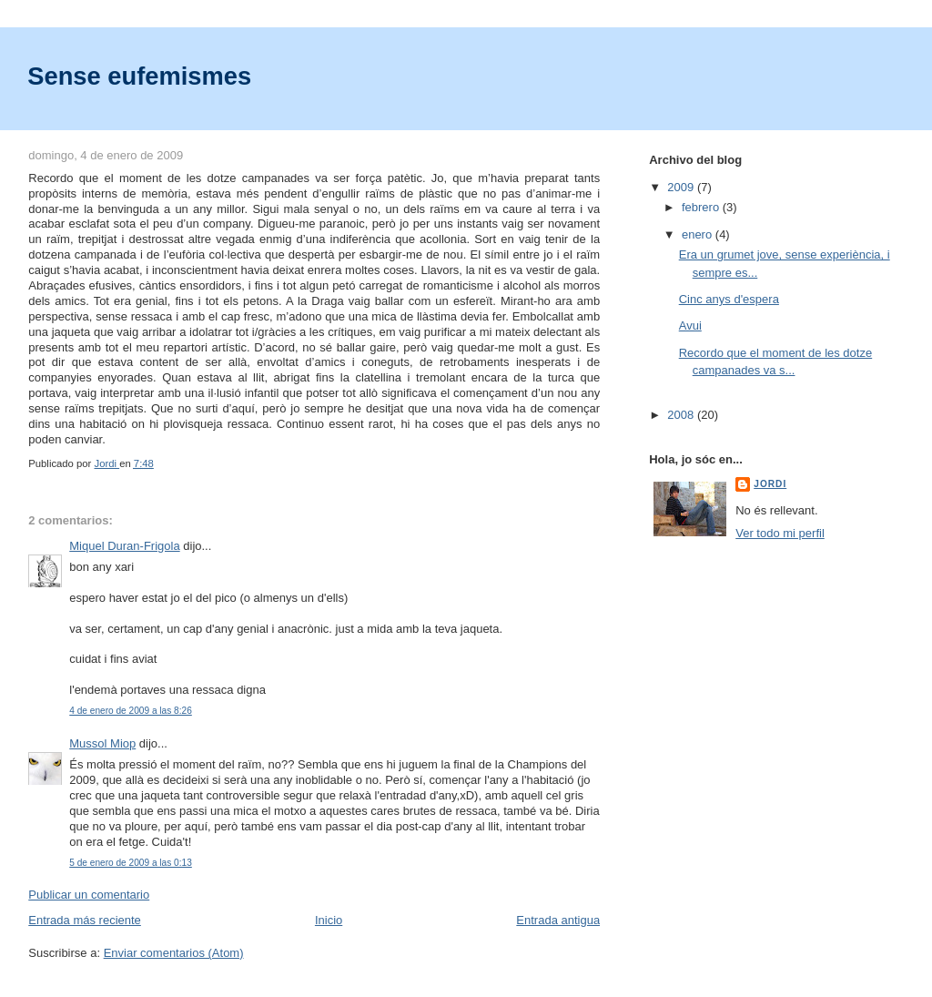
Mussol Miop (102, 743)
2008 (682, 415)
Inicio (328, 920)
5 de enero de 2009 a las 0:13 (130, 863)
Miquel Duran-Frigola (124, 546)
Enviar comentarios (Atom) (174, 953)
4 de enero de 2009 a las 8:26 (130, 711)
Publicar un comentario (88, 894)
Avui (690, 325)
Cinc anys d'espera (729, 299)
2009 (682, 187)
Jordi (770, 484)
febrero (702, 207)
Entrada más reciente (84, 920)
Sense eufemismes (139, 76)
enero (698, 234)
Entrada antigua (558, 920)
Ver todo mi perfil (780, 533)
